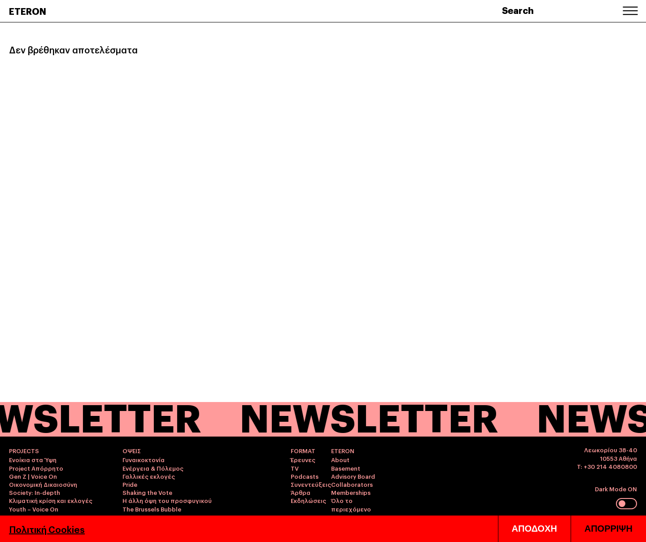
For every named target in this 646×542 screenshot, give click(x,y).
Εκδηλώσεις (308, 500)
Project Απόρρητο (36, 468)
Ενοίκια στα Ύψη (33, 459)
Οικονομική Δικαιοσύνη (43, 484)
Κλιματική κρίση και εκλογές (50, 500)
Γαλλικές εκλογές (148, 476)
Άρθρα (300, 492)
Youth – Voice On (33, 509)
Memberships (351, 492)
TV (295, 468)
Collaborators (352, 484)
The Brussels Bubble (151, 509)
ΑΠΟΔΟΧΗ (534, 528)
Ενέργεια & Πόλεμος (152, 468)
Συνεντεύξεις (311, 484)
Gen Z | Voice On (33, 476)
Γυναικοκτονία (143, 459)
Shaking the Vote (147, 492)
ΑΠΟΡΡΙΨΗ (609, 528)
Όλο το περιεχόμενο (351, 504)
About (340, 459)
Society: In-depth (34, 492)
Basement (345, 468)
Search (518, 10)
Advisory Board (353, 476)
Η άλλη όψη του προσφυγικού (167, 500)
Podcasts (305, 476)
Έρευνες (303, 459)
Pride (129, 484)
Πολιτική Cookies (47, 529)
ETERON (27, 10)
